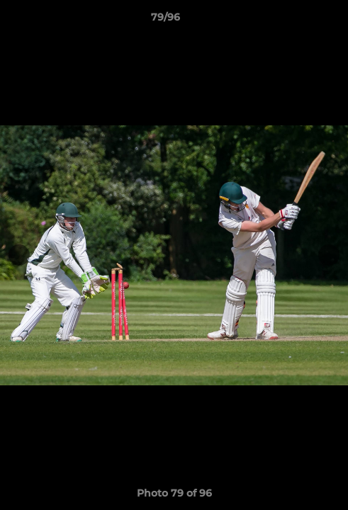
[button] (296, 20)
